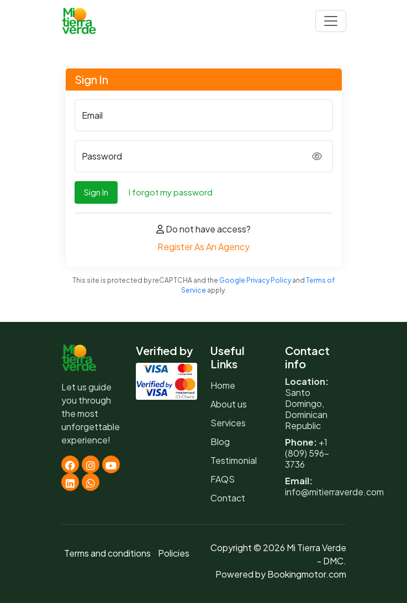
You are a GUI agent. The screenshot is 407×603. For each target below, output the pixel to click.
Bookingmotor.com (306, 574)
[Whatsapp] (90, 482)
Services (228, 423)
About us (228, 404)
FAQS (222, 479)
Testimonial (233, 460)
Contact (227, 498)
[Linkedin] (70, 482)
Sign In (96, 192)
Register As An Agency (203, 246)
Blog (220, 441)
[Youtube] (111, 464)
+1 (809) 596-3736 (307, 453)
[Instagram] (90, 464)
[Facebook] (70, 464)
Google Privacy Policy (255, 280)
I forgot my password (171, 192)
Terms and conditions (107, 553)
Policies (173, 553)
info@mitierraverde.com (334, 492)
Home (222, 385)
